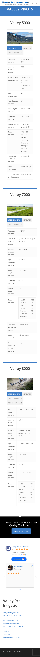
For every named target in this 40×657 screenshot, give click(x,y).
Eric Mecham (18, 566)
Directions (6, 635)
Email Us (6, 632)
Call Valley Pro (21, 531)
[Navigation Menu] (37, 3)
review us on (19, 559)
